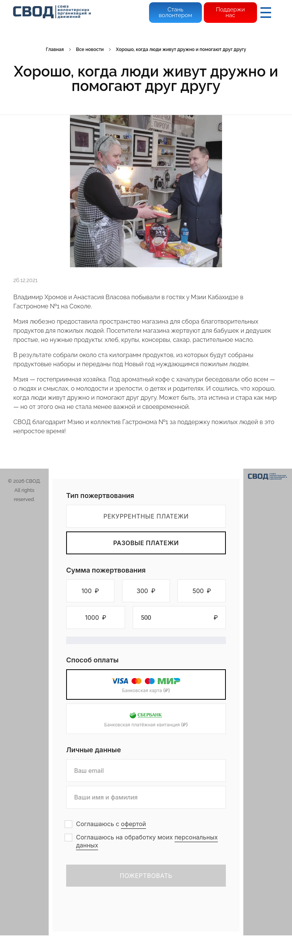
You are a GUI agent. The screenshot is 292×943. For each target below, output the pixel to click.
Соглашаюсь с (111, 824)
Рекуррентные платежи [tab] (146, 516)
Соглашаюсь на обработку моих (147, 841)
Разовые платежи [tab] (146, 543)
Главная (55, 49)
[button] (90, 590)
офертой (133, 824)
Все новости (90, 49)
